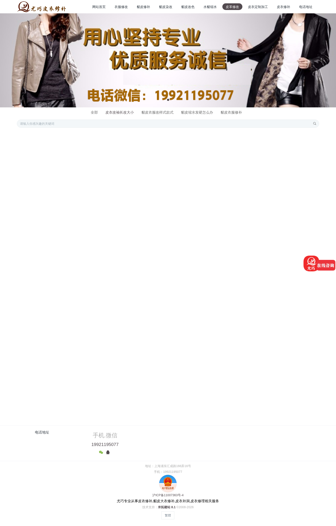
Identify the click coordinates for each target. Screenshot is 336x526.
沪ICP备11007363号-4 (167, 495)
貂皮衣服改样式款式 (157, 112)
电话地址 (42, 432)
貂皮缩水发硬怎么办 (197, 112)
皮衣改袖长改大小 (119, 112)
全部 (94, 112)
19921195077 (105, 444)
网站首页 (99, 7)
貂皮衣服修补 (231, 112)
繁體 (168, 515)
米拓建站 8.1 (166, 507)
